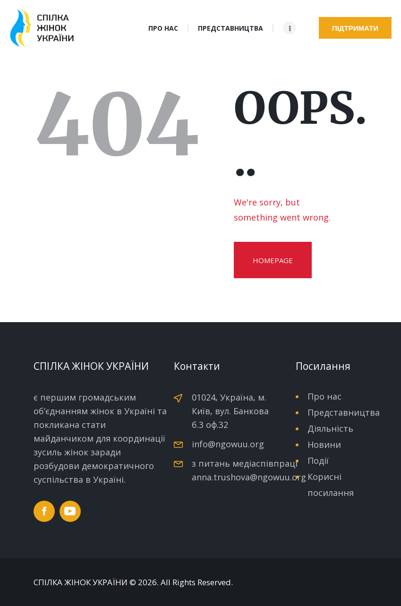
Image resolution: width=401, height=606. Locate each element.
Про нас (324, 396)
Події (318, 460)
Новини (324, 444)
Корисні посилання (330, 484)
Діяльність (330, 428)
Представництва (343, 412)
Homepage (273, 260)
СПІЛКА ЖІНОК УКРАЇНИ (81, 582)
